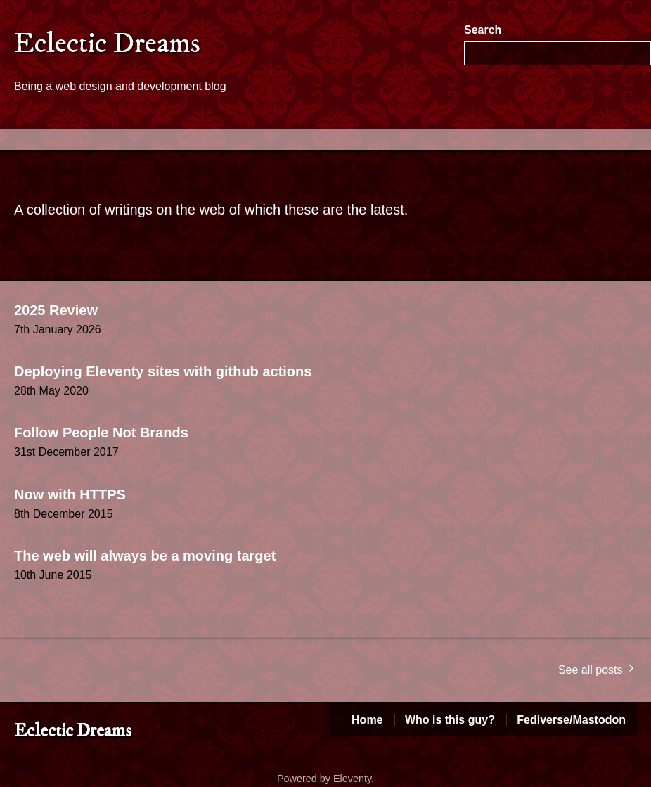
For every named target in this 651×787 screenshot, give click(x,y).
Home (367, 720)
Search (482, 30)
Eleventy (352, 778)
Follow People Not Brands (101, 432)
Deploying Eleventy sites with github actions (162, 371)
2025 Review (56, 310)
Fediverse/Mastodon (571, 720)
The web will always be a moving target (145, 555)
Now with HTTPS (70, 494)
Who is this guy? (450, 720)
